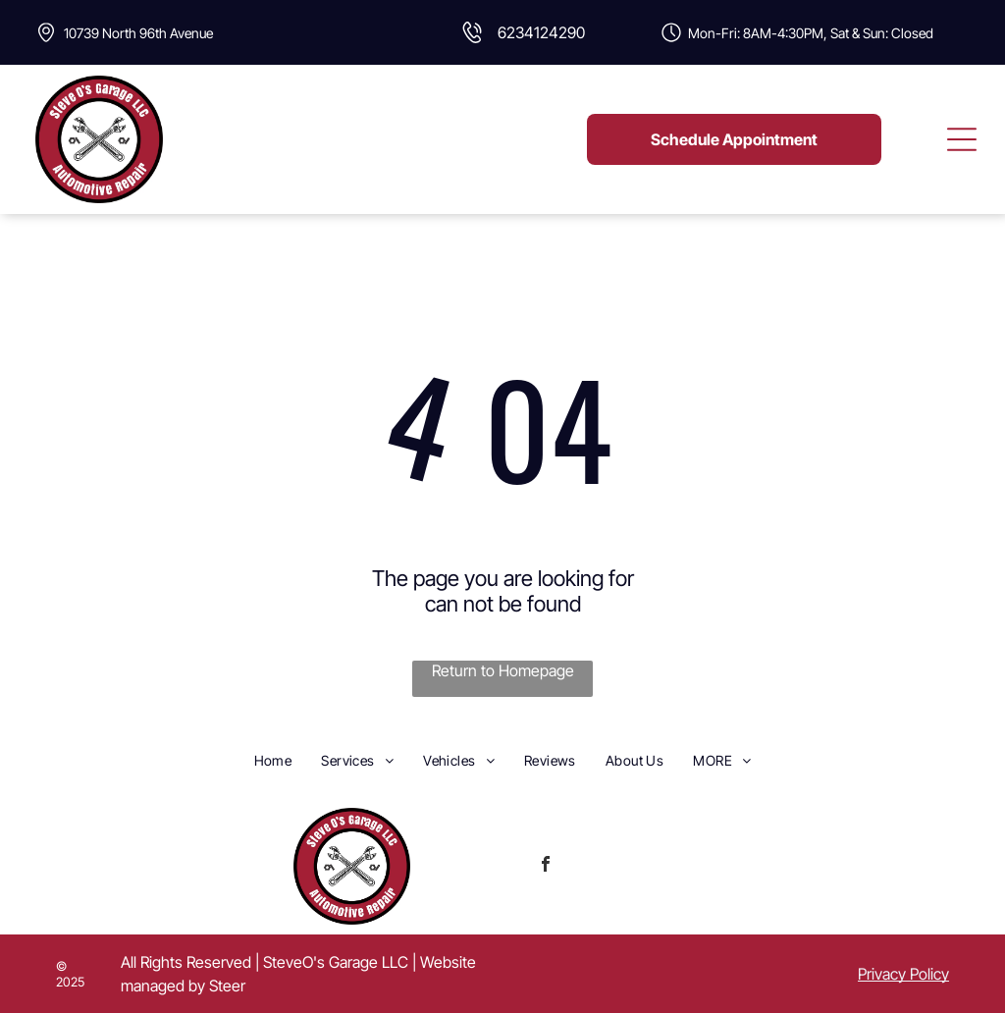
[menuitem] (273, 760)
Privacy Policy (903, 974)
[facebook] (545, 866)
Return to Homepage (503, 670)
